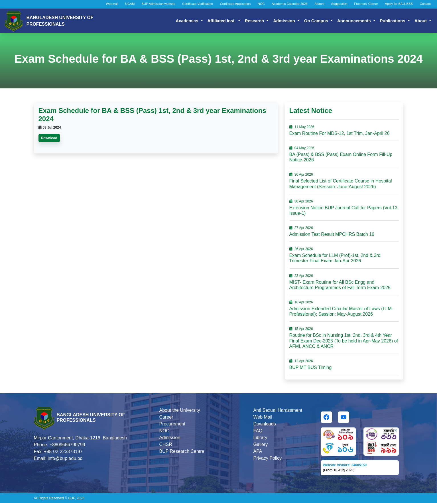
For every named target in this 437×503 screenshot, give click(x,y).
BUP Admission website (158, 3)
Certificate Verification (197, 3)
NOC (261, 3)
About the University (179, 410)
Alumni (319, 3)
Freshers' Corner (366, 3)
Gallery (260, 444)
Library (260, 437)
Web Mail (262, 417)
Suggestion (339, 3)
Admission (284, 20)
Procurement (172, 423)
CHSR (165, 444)
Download (49, 138)
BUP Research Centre (181, 451)
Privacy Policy (267, 458)
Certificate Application (235, 3)
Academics (187, 20)
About (421, 20)
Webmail (112, 3)
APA (257, 451)
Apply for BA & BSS (399, 3)
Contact (425, 3)
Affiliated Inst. (222, 20)
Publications (393, 20)
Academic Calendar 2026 (290, 3)
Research (255, 20)
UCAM (130, 3)
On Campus (316, 20)
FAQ (258, 430)
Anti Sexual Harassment (277, 410)
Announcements (354, 20)
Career (166, 417)
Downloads (264, 423)
